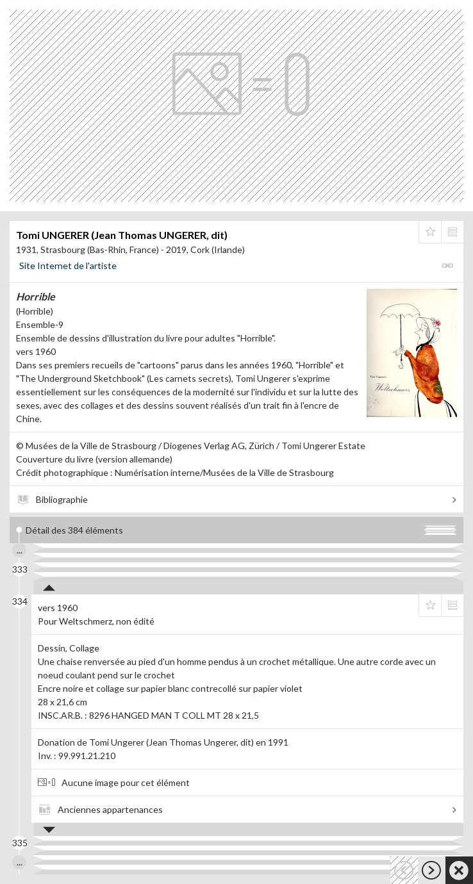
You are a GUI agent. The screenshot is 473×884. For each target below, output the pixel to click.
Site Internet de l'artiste (68, 265)
